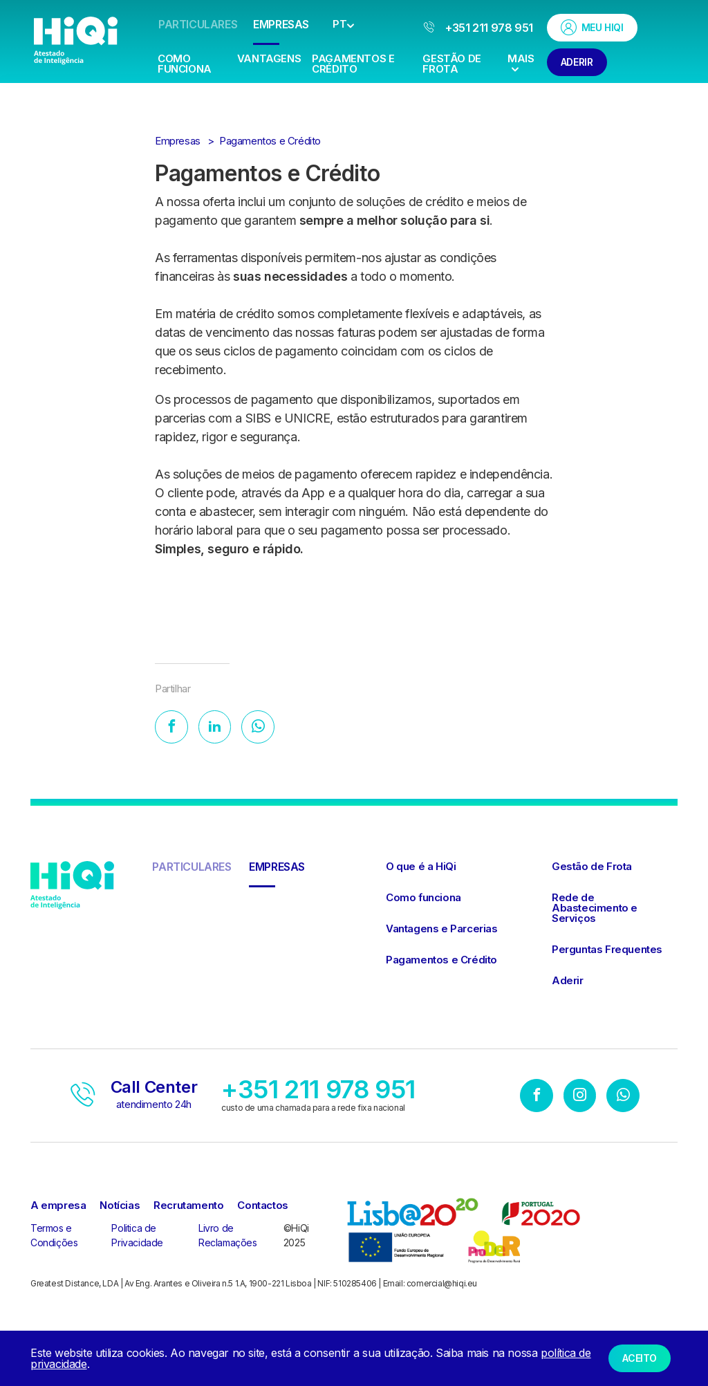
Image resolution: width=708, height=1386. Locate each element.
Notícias (120, 1206)
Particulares (197, 24)
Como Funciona (185, 63)
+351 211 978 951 (478, 28)
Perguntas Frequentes (607, 950)
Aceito (639, 1358)
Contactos (262, 1206)
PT (339, 23)
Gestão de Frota (451, 63)
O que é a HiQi (421, 867)
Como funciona (423, 898)
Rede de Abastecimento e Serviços (594, 909)
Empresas (281, 24)
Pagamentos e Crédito (353, 63)
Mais (520, 61)
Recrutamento (188, 1206)
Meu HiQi (592, 27)
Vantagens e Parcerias (442, 929)
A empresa (58, 1206)
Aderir (577, 62)
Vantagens (269, 58)
